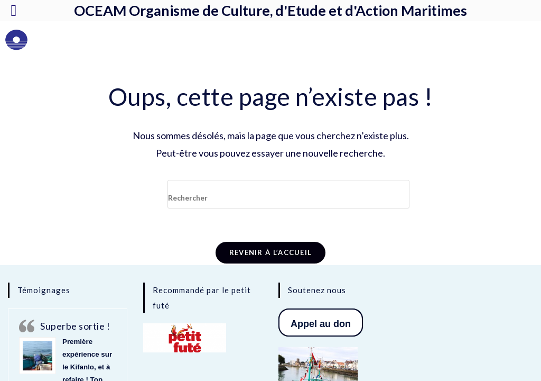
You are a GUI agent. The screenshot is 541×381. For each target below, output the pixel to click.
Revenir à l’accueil (270, 252)
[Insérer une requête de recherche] (288, 194)
